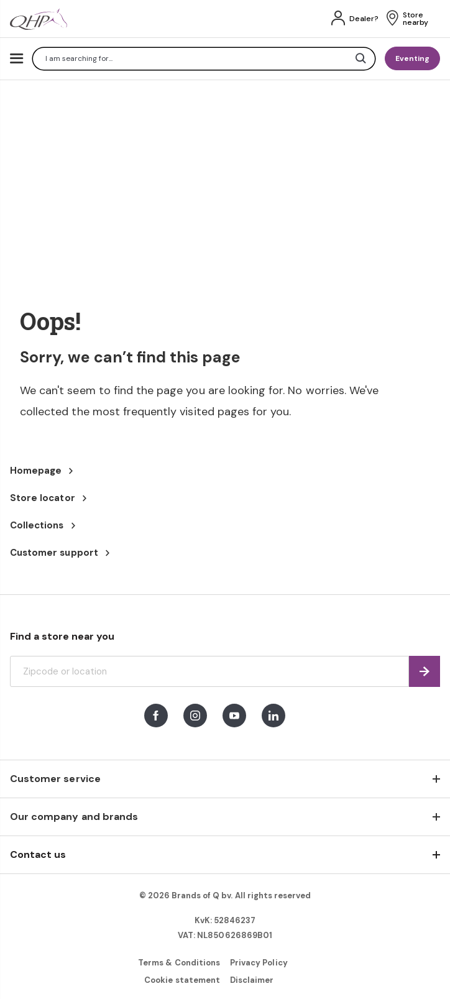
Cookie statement (182, 980)
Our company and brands (74, 816)
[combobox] (204, 59)
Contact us (38, 854)
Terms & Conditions (179, 962)
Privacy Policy (259, 962)
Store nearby (415, 18)
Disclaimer (251, 980)
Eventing (412, 58)
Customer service (55, 778)
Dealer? (364, 18)
